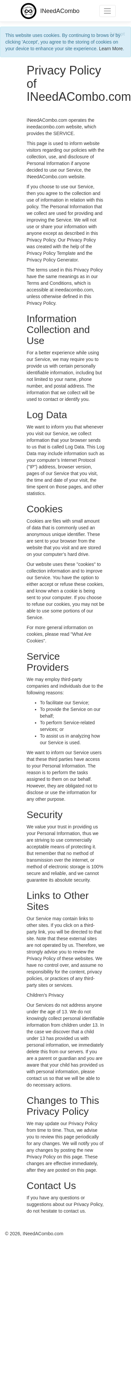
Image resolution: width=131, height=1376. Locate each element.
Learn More (111, 48)
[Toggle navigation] (107, 11)
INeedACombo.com (43, 1233)
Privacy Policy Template (51, 253)
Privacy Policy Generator (52, 259)
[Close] (117, 34)
